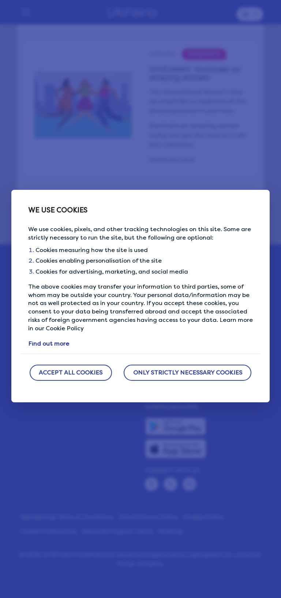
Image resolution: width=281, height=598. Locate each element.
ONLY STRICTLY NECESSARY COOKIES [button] (187, 372)
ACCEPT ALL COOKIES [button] (70, 372)
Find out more (48, 343)
